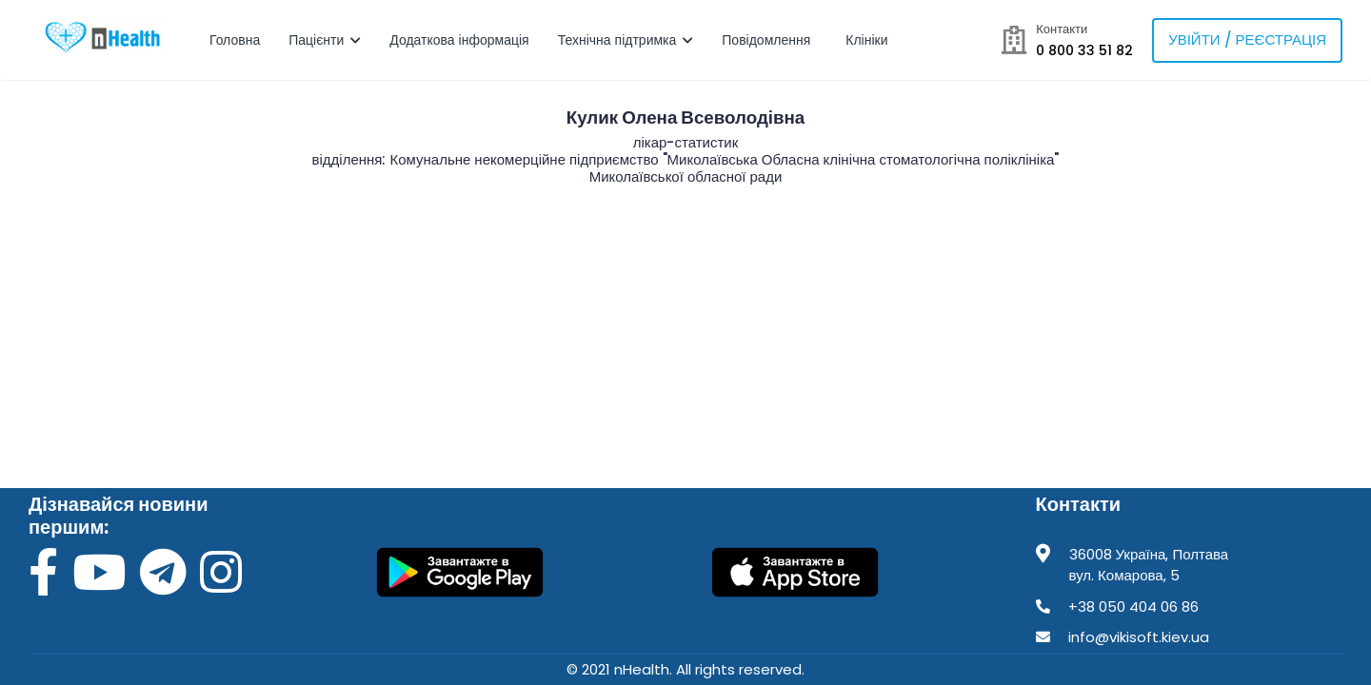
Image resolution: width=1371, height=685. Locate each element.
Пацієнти (324, 39)
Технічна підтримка (626, 39)
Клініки (868, 39)
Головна (234, 39)
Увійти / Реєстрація (1247, 39)
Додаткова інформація (458, 39)
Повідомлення (768, 39)
